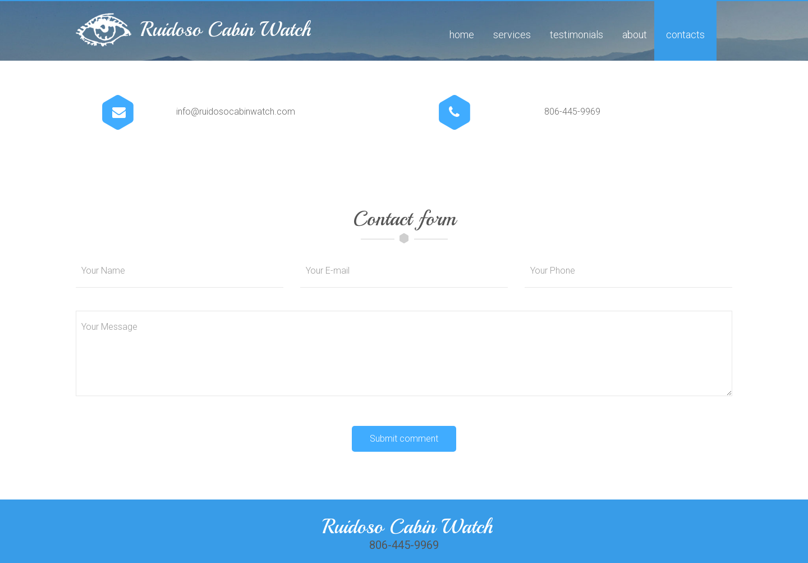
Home (461, 34)
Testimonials (576, 34)
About (634, 34)
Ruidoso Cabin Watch (225, 29)
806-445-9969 (572, 111)
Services (512, 34)
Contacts (685, 34)
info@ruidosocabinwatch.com (235, 111)
